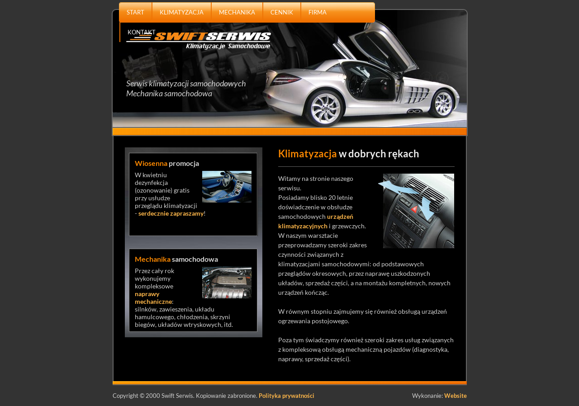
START (135, 12)
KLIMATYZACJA (182, 12)
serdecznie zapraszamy (171, 213)
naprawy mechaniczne (153, 297)
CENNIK (282, 12)
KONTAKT (142, 32)
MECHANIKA (237, 12)
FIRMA (317, 12)
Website (455, 395)
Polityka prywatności (286, 395)
